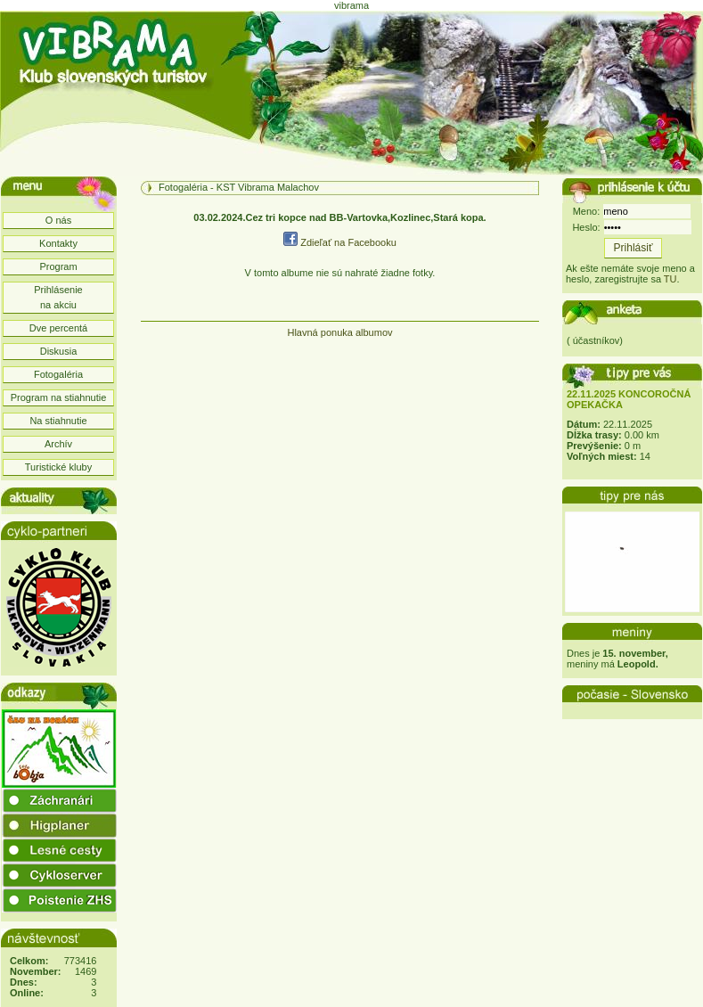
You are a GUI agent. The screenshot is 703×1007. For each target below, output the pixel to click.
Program (58, 266)
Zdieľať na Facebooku (339, 242)
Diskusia (59, 351)
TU (670, 279)
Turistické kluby (58, 467)
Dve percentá (58, 328)
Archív (58, 443)
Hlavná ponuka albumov (339, 332)
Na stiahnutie (57, 420)
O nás (58, 220)
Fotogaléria (58, 374)
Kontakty (58, 243)
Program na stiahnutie (59, 397)
